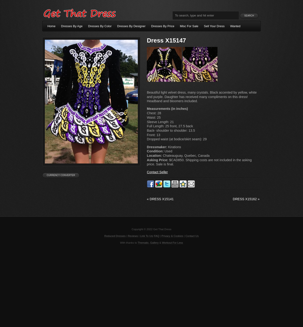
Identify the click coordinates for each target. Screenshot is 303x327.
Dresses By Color (100, 26)
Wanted (235, 26)
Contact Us (192, 236)
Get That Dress (79, 13)
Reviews (133, 236)
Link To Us (146, 236)
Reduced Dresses (115, 236)
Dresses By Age (72, 26)
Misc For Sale (189, 26)
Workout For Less (172, 242)
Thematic (143, 242)
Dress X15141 (160, 199)
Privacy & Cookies (172, 236)
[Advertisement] (151, 285)
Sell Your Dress (214, 26)
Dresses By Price (162, 26)
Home (51, 26)
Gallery (154, 242)
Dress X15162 (246, 199)
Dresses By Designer (131, 26)
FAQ (156, 236)
